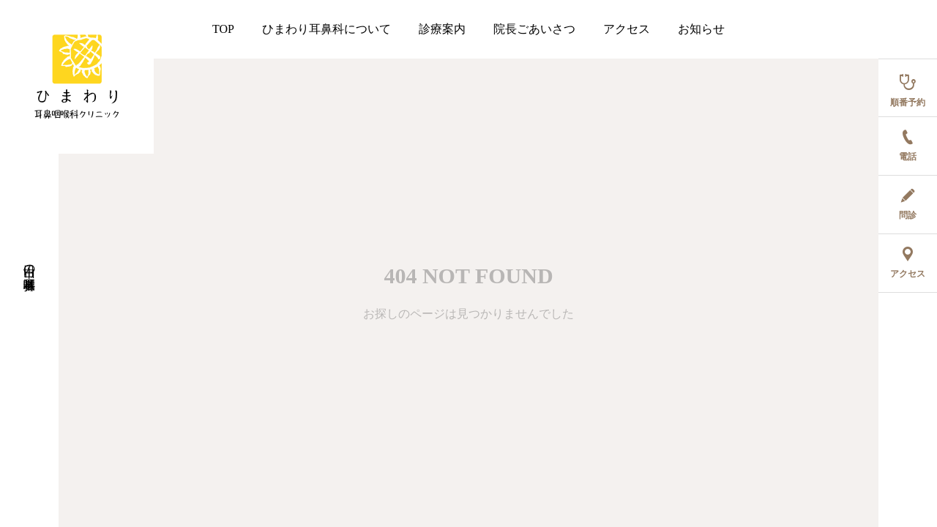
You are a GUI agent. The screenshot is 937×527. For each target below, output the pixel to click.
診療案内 (442, 29)
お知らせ (701, 29)
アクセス (626, 29)
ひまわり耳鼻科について (326, 29)
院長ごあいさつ (534, 29)
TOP (223, 29)
